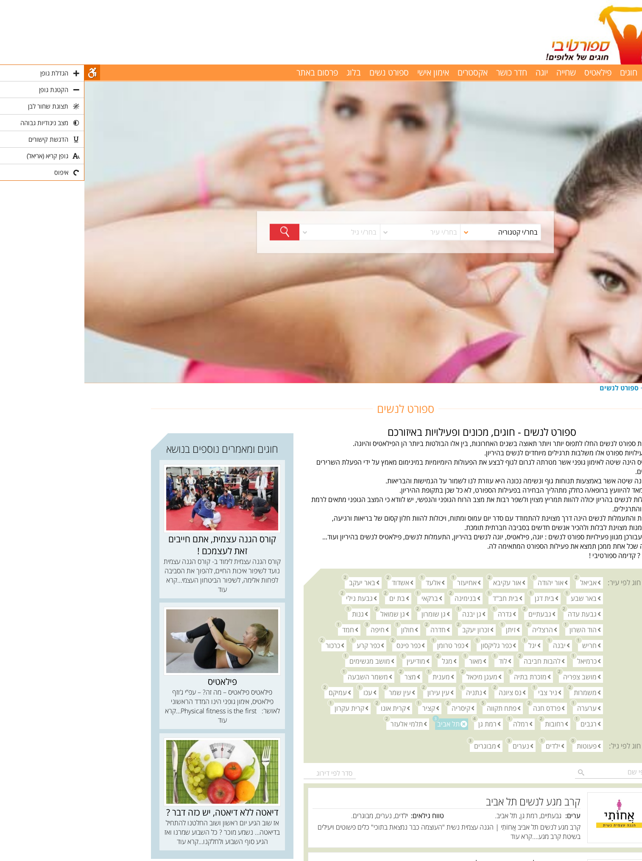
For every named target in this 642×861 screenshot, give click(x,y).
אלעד (346, 582)
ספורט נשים (304, 72)
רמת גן (401, 723)
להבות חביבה (455, 661)
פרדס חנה (460, 708)
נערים (434, 745)
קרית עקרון (263, 708)
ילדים (466, 745)
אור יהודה (464, 582)
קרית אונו (306, 708)
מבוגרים (398, 745)
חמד (262, 629)
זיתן (424, 629)
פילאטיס (513, 72)
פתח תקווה (415, 708)
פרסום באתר (233, 72)
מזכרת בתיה (443, 676)
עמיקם (251, 692)
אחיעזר (380, 582)
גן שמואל (306, 614)
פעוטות (500, 745)
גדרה (418, 614)
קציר (342, 708)
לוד (416, 661)
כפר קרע (282, 645)
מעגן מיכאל (395, 676)
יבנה (472, 645)
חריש (503, 645)
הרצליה (456, 629)
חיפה (291, 629)
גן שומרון (347, 614)
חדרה (351, 629)
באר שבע (497, 598)
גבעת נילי (272, 598)
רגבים (502, 723)
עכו (281, 692)
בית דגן (458, 598)
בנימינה (379, 598)
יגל (446, 645)
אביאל (501, 582)
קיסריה (374, 708)
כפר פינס (322, 645)
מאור (389, 661)
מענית (355, 676)
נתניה (387, 692)
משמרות (498, 692)
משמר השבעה (281, 676)
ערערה (500, 708)
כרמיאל (500, 661)
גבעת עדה (495, 614)
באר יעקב (275, 582)
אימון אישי (349, 72)
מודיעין (329, 661)
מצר (324, 676)
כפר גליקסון (409, 645)
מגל (360, 661)
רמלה (434, 723)
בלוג (269, 72)
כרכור (246, 645)
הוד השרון (496, 629)
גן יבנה (385, 614)
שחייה (481, 72)
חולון (321, 629)
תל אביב (363, 723)
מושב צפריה (493, 676)
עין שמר (313, 692)
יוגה (457, 72)
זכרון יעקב (389, 629)
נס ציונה (423, 692)
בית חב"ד (419, 598)
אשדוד (314, 582)
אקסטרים (388, 72)
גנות (271, 614)
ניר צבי (461, 692)
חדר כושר (427, 72)
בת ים (311, 598)
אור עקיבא (421, 582)
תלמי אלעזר (320, 723)
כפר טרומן (364, 645)
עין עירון (352, 692)
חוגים (568, 388)
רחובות (468, 723)
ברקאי (343, 598)
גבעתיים (453, 614)
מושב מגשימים (283, 661)
